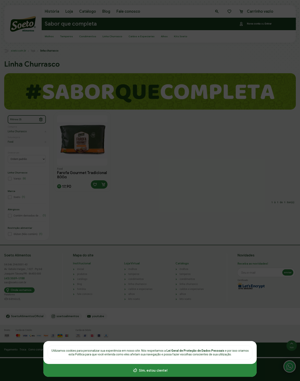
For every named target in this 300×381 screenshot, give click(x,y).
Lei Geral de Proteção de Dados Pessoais (195, 350)
